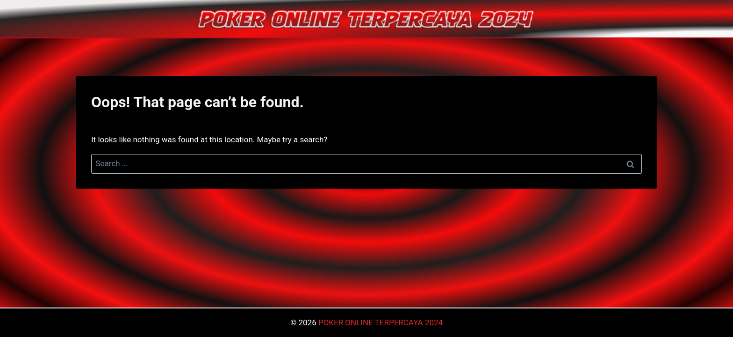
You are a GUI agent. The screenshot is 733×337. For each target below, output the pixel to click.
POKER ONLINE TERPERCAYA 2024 (380, 322)
